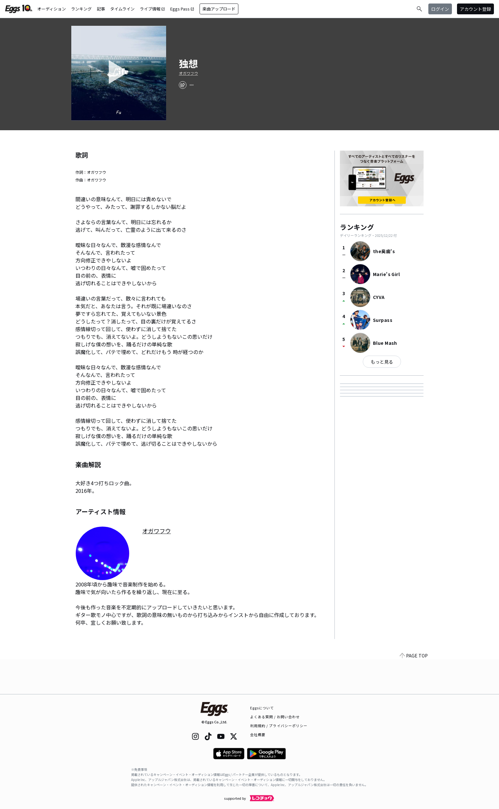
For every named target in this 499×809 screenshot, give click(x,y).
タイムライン (122, 9)
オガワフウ (188, 73)
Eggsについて (262, 707)
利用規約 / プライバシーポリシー (279, 725)
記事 (101, 9)
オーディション (51, 9)
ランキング (81, 9)
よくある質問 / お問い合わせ (275, 716)
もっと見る (382, 361)
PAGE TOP (414, 690)
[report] (191, 85)
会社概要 (257, 734)
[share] (182, 85)
